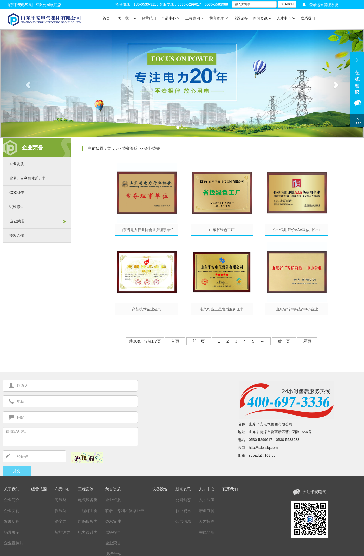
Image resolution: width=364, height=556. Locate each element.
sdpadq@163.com (263, 455)
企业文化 (12, 510)
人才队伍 (206, 499)
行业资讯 (183, 510)
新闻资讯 (262, 18)
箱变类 (60, 521)
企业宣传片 (13, 543)
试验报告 (16, 207)
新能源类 (62, 532)
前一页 (198, 341)
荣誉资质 (218, 18)
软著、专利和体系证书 (27, 178)
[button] (27, 83)
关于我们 (127, 18)
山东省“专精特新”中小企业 (297, 309)
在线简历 (206, 532)
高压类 (60, 499)
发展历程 (12, 521)
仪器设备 (240, 18)
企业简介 (12, 499)
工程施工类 (88, 510)
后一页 (284, 341)
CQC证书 (17, 192)
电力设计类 (88, 532)
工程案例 (194, 18)
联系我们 (308, 18)
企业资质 (16, 164)
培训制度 (206, 510)
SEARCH (287, 4)
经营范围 (149, 18)
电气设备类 (88, 499)
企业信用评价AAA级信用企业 (296, 230)
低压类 (60, 510)
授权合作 (16, 235)
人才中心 (286, 18)
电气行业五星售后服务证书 (222, 309)
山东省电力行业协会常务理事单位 (146, 230)
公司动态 (183, 499)
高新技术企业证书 (146, 309)
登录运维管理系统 (323, 5)
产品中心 (170, 18)
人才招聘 (206, 521)
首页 (106, 18)
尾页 (307, 341)
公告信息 (183, 521)
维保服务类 (88, 521)
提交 (16, 471)
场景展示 (12, 532)
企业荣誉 (17, 221)
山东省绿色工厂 (222, 230)
